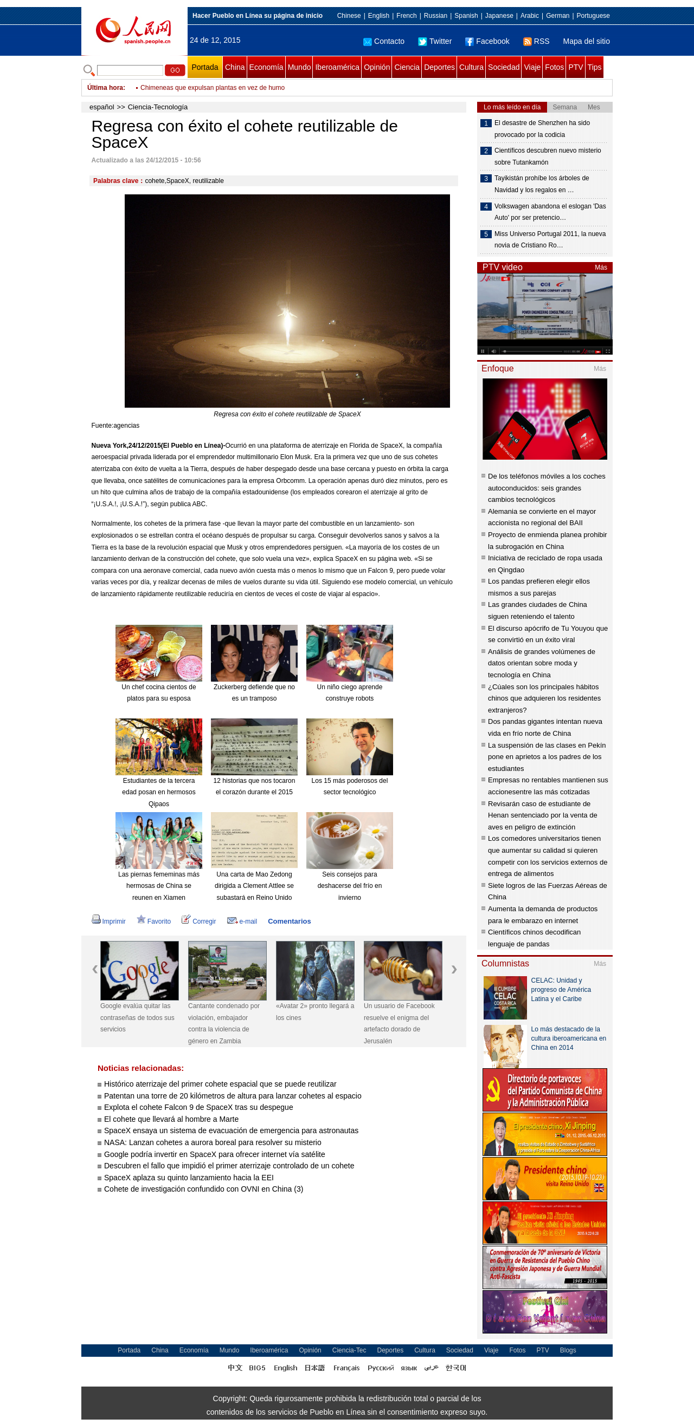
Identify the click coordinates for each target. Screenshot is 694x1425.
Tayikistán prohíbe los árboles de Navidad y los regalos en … (541, 184)
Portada (204, 67)
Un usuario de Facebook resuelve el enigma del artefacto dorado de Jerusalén (399, 1023)
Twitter (435, 41)
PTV (575, 67)
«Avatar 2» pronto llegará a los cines (315, 1012)
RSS (536, 41)
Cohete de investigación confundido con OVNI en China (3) (203, 1189)
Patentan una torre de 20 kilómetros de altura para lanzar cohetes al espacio (233, 1095)
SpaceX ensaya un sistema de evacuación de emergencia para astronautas (231, 1130)
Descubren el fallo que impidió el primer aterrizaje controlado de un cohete (229, 1165)
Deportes (439, 67)
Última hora (105, 87)
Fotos (554, 67)
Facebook (487, 41)
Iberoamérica (337, 67)
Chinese (349, 15)
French (406, 15)
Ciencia (407, 67)
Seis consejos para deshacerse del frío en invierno (350, 886)
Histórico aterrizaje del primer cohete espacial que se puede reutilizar (220, 1084)
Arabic (529, 15)
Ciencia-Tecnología (158, 107)
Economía (266, 67)
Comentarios (289, 921)
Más (601, 267)
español (101, 107)
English (378, 15)
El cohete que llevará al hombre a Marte (171, 1119)
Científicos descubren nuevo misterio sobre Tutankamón (547, 156)
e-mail (242, 921)
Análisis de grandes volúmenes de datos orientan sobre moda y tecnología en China (541, 663)
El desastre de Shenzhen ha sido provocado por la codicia (542, 129)
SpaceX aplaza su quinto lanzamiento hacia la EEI (189, 1177)
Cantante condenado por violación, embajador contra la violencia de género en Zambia (224, 1023)
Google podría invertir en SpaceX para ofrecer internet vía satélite (214, 1154)
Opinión (377, 67)
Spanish (466, 15)
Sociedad (503, 67)
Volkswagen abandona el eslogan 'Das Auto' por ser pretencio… (550, 212)
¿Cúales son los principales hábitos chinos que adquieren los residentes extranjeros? (544, 698)
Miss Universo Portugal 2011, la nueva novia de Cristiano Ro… (550, 240)
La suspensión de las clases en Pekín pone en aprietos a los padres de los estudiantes (547, 757)
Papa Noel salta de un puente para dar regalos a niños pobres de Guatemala (251, 81)
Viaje (532, 67)
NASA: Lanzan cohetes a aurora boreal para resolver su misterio (213, 1142)
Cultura (471, 67)
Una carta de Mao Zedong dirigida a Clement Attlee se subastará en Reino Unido (254, 886)
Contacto (383, 41)
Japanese (499, 15)
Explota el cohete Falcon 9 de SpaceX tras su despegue (198, 1107)
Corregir (199, 921)
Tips (595, 67)
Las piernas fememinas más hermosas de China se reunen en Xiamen (159, 886)
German (557, 15)
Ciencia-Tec (349, 1350)
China (235, 67)
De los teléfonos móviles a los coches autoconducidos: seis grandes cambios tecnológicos (547, 488)
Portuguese (593, 15)
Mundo (299, 67)
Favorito (154, 921)
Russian (435, 15)
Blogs (568, 1350)
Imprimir (109, 921)
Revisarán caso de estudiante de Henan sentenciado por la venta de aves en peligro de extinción (542, 815)
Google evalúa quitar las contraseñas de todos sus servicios (137, 1017)
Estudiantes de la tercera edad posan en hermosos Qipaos (158, 792)
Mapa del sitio (586, 41)
